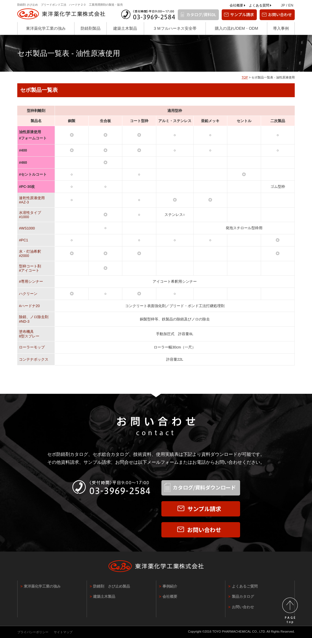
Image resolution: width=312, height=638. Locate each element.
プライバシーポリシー (32, 632)
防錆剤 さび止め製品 (111, 586)
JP (283, 5)
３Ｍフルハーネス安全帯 (174, 28)
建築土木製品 (125, 28)
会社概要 (236, 5)
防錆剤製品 (91, 28)
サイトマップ (63, 632)
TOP (245, 77)
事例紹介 (170, 586)
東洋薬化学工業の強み (46, 28)
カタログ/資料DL (201, 14)
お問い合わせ (280, 14)
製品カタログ (243, 596)
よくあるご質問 (245, 586)
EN (290, 5)
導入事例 (281, 28)
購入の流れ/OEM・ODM (236, 28)
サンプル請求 (242, 14)
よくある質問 (259, 5)
